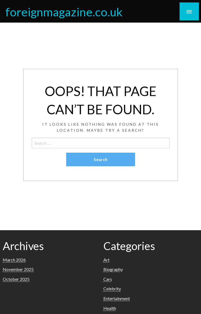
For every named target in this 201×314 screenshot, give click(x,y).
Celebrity (112, 288)
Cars (107, 279)
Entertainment (116, 298)
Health (109, 308)
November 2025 (18, 269)
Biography (113, 269)
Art (106, 259)
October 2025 (16, 279)
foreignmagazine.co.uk (63, 12)
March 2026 (14, 259)
